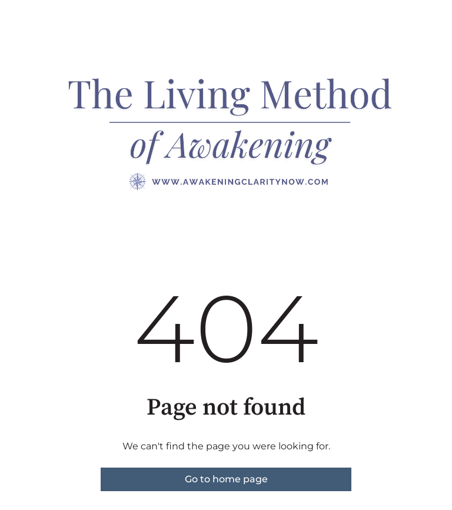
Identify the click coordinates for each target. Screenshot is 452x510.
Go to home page (226, 479)
